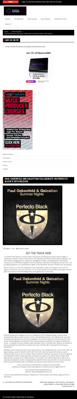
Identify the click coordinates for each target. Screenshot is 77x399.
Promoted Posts (60, 19)
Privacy (5, 165)
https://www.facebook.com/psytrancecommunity (25, 46)
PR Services (6, 158)
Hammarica (7, 377)
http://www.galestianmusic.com (42, 372)
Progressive (18, 19)
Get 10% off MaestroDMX (38, 53)
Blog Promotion (8, 154)
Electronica (45, 19)
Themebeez (30, 397)
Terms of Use (7, 162)
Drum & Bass (32, 19)
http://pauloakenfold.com (44, 370)
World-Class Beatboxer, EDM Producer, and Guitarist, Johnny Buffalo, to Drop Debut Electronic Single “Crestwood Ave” (57, 384)
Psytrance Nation (23, 248)
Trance (7, 19)
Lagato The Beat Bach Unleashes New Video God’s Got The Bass (41, 2)
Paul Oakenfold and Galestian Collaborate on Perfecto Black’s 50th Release (34, 375)
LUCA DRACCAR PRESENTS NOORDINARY (18, 382)
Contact (8, 24)
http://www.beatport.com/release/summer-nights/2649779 (46, 367)
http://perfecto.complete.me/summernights (46, 365)
